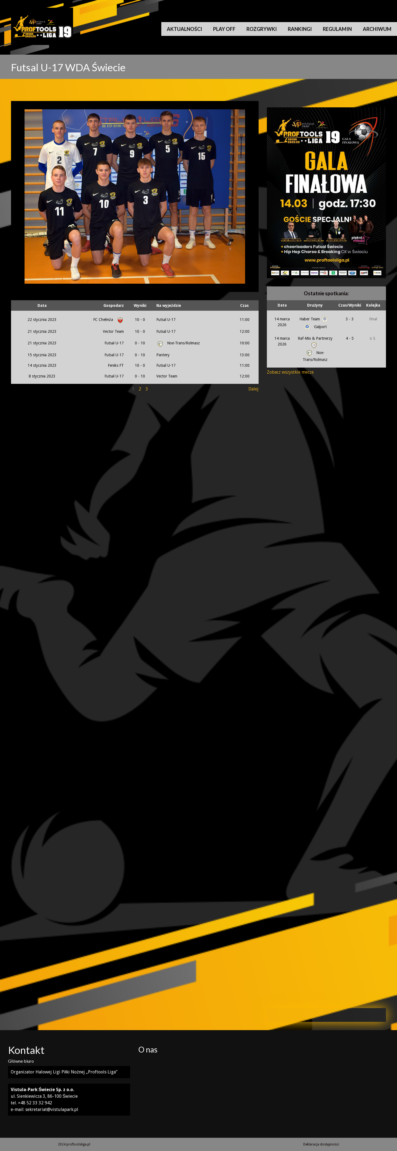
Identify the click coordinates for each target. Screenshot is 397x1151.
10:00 (245, 343)
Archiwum (377, 29)
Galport (315, 327)
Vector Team (113, 331)
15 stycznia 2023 (42, 355)
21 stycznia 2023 (42, 331)
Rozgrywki (261, 29)
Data (42, 305)
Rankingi (300, 29)
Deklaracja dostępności (321, 1144)
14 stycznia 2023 (42, 365)
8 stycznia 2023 (42, 376)
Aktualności (184, 29)
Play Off (224, 29)
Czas (244, 305)
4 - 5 (350, 338)
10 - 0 (140, 319)
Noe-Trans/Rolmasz (178, 343)
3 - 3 (350, 319)
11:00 (245, 319)
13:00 (245, 355)
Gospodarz (113, 305)
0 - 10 (140, 343)
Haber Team (314, 319)
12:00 (245, 331)
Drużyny (315, 305)
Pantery (163, 355)
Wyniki (140, 305)
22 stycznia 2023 (42, 319)
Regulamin (337, 29)
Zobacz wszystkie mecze (290, 372)
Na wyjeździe (168, 305)
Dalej (253, 389)
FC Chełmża (107, 319)
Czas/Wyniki (349, 305)
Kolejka (373, 305)
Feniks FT (116, 365)
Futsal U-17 (166, 319)
